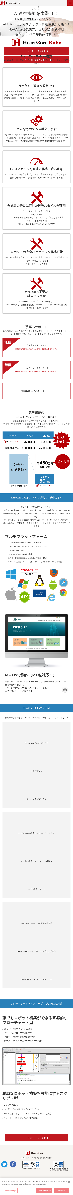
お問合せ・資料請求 (37, 51)
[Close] (69, 1182)
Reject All (61, 1191)
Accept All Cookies (44, 1191)
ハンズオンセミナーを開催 (36, 370)
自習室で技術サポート (36, 347)
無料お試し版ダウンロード (37, 60)
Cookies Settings (10, 1191)
